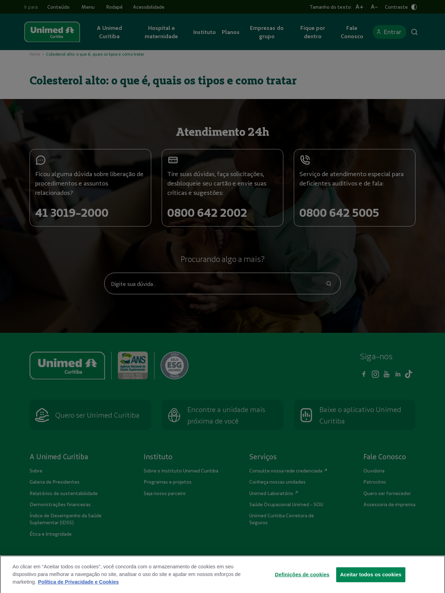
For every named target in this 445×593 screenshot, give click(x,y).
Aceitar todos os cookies (371, 582)
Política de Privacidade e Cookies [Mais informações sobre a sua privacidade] (78, 590)
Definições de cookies (302, 582)
